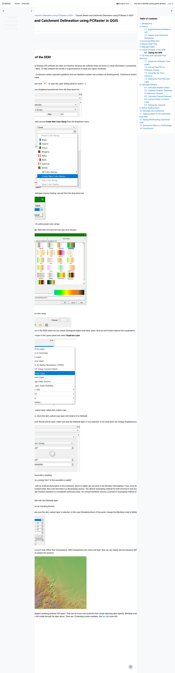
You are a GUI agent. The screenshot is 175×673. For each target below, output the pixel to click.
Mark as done (47, 48)
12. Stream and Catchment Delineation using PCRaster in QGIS (80, 15)
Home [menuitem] (17, 3)
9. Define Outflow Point (149, 108)
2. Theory (144, 26)
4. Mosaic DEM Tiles (148, 44)
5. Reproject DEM (147, 47)
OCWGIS (6, 3)
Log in (170, 3)
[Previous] (37, 67)
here (126, 654)
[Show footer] (130, 667)
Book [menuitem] (43, 39)
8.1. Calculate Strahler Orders (157, 87)
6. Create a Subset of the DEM (152, 50)
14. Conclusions (146, 128)
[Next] (134, 67)
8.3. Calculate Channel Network (157, 96)
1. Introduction (146, 23)
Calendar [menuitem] (25, 3)
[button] (123, 3)
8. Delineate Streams (148, 85)
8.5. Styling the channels (154, 105)
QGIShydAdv (44, 15)
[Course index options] (31, 11)
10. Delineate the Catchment (152, 111)
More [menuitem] (52, 39)
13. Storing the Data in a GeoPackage (156, 125)
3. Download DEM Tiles (149, 41)
